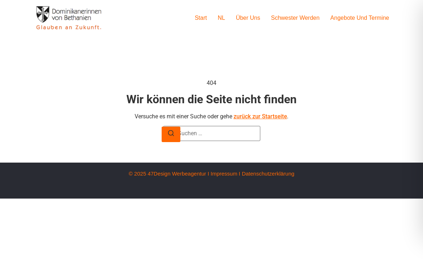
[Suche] (171, 134)
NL (221, 18)
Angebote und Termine (359, 18)
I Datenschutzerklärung (266, 174)
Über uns (248, 18)
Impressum (224, 174)
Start (201, 18)
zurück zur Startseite (260, 116)
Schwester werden (295, 18)
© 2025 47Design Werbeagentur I (169, 174)
